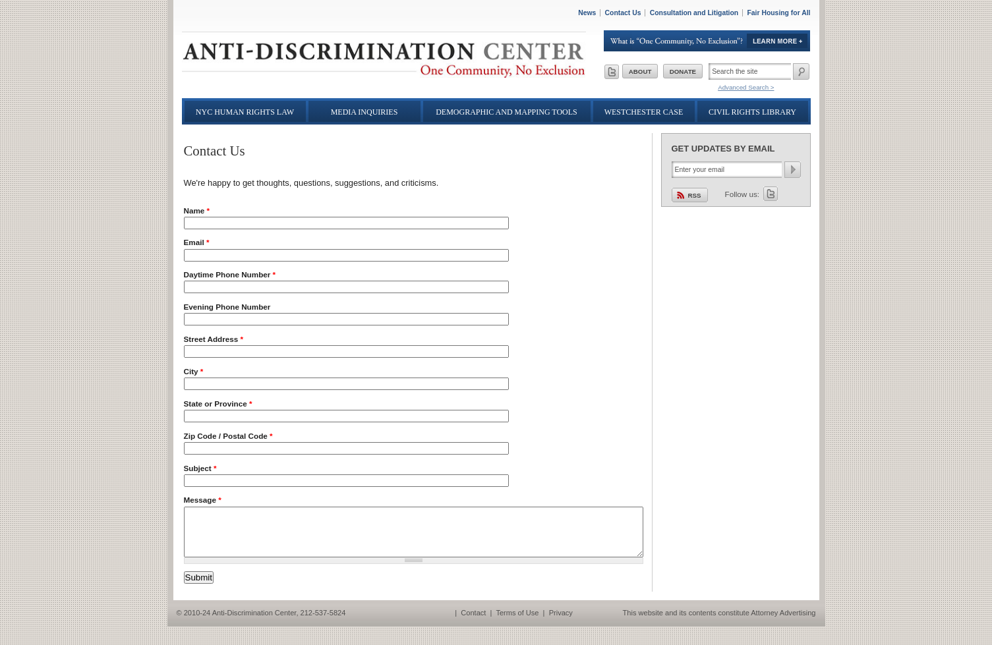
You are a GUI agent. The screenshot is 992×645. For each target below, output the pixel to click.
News (587, 12)
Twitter (770, 193)
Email (197, 242)
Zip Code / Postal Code (228, 436)
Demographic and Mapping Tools (506, 112)
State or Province (218, 403)
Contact (473, 623)
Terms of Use (517, 623)
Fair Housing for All (778, 12)
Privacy (561, 623)
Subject (200, 468)
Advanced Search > (746, 87)
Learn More (707, 40)
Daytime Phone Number (230, 274)
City (194, 371)
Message (202, 499)
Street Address (214, 339)
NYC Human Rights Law (245, 112)
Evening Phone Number (227, 306)
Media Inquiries (364, 112)
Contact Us (623, 12)
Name (197, 210)
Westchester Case (644, 112)
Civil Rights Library (752, 112)
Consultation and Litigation (694, 12)
